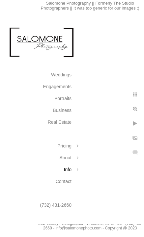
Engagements (57, 86)
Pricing (64, 145)
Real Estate (60, 122)
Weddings (61, 74)
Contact (64, 181)
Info (68, 169)
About (65, 157)
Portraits (63, 98)
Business (62, 110)
